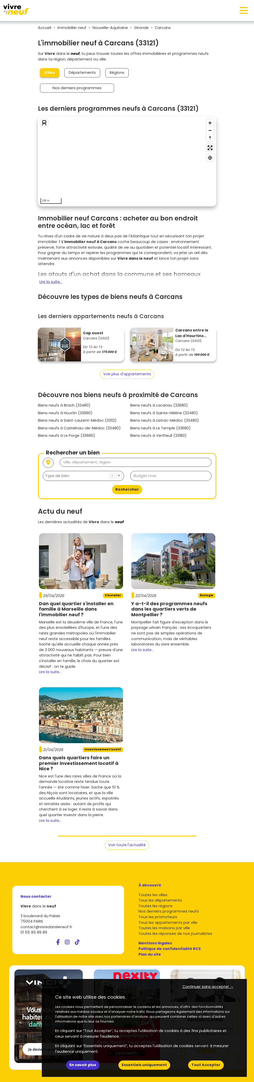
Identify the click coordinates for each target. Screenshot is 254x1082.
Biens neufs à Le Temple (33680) (160, 428)
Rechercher (127, 489)
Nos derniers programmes (77, 87)
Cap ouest (93, 333)
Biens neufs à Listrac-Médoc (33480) (164, 420)
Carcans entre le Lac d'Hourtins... (191, 333)
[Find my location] (210, 157)
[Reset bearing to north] (210, 137)
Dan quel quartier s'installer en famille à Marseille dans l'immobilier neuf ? (76, 609)
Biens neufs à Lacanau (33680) (159, 405)
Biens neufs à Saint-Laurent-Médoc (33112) (77, 420)
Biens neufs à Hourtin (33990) (65, 413)
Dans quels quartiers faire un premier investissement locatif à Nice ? (78, 763)
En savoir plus (82, 1064)
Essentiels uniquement (144, 1064)
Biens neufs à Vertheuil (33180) (158, 435)
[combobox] (83, 476)
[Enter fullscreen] (210, 147)
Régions (117, 72)
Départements (82, 72)
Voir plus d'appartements (127, 374)
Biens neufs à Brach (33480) (64, 405)
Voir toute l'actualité (127, 844)
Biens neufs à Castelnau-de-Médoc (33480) (79, 428)
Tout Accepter (205, 1064)
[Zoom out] (210, 130)
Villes (49, 72)
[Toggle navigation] (244, 10)
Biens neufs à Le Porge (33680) (66, 435)
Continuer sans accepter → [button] (207, 986)
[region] (127, 161)
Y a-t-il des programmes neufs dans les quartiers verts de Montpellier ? (169, 609)
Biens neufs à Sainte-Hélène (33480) (164, 413)
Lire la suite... (50, 281)
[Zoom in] (210, 123)
